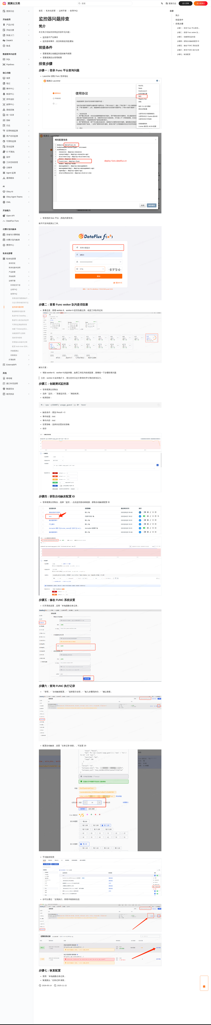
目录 (172, 11)
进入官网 (185, 3)
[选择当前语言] (162, 3)
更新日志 (171, 3)
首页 (41, 11)
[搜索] (105, 3)
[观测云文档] (4, 3)
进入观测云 (201, 3)
